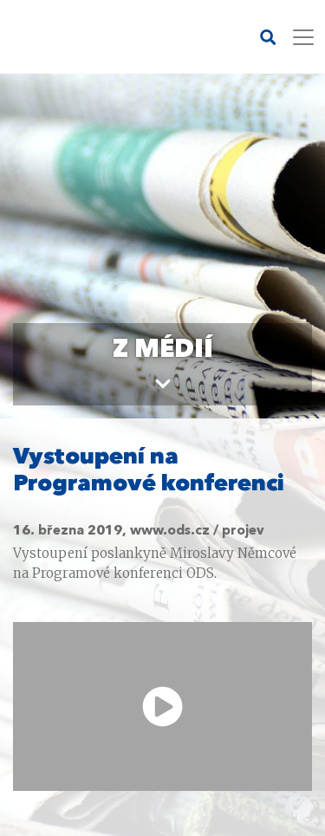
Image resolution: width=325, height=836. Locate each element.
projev (243, 531)
